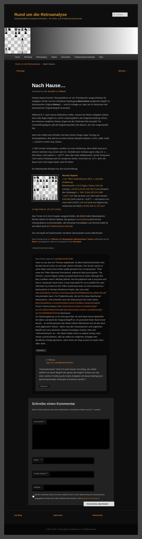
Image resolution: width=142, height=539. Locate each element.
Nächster (123, 71)
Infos (101, 57)
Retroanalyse (41, 57)
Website (37, 487)
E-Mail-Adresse (41, 474)
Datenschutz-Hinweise (90, 498)
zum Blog (18, 515)
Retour (34, 242)
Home (17, 57)
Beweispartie (68, 239)
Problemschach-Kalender (85, 57)
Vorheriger (19, 71)
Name (38, 460)
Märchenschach (80, 239)
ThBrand (62, 91)
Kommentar (39, 422)
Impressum (58, 515)
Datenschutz (97, 515)
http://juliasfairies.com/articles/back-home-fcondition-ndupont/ (64, 303)
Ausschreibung (82, 219)
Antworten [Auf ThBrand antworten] (44, 386)
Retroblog (28, 57)
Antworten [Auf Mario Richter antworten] (41, 350)
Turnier (90, 239)
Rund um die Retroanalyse (40, 14)
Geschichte (65, 57)
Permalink (77, 242)
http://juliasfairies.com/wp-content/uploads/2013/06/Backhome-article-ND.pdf (71, 293)
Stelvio (54, 57)
